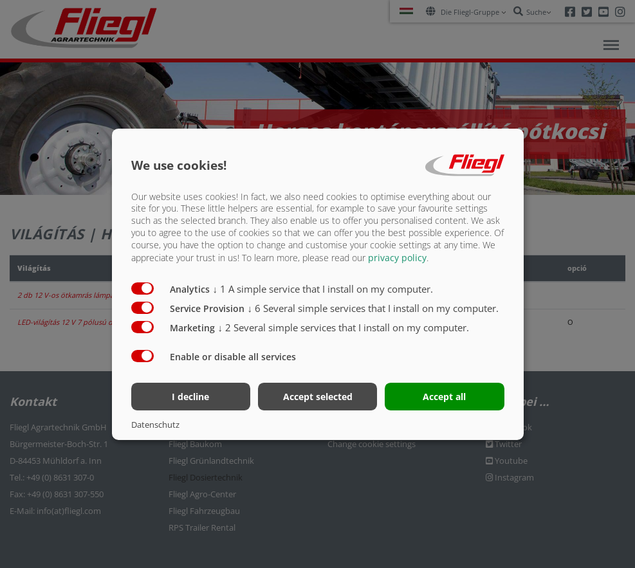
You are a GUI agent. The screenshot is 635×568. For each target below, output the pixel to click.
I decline (190, 396)
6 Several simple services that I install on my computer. (373, 308)
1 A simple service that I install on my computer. (323, 288)
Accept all (444, 396)
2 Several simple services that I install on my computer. (344, 327)
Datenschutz (155, 424)
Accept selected (318, 396)
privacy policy (397, 258)
